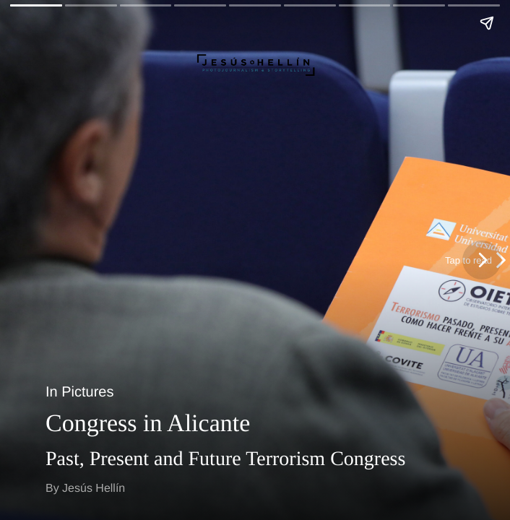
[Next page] (481, 260)
